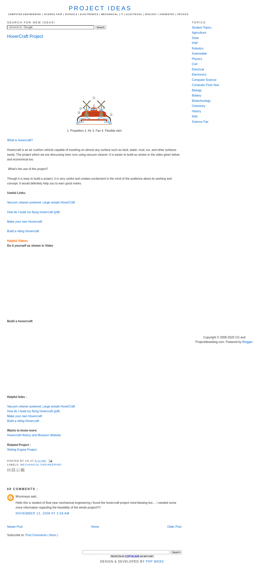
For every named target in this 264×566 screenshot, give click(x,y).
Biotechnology (201, 100)
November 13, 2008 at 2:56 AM (42, 513)
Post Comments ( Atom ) (41, 535)
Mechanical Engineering (41, 464)
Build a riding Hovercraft (23, 231)
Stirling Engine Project (22, 449)
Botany (196, 95)
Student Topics (201, 27)
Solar (195, 38)
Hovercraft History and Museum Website (34, 435)
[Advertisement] (37, 68)
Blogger (247, 342)
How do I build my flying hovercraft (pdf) (33, 212)
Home (95, 526)
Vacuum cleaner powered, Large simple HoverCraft (41, 202)
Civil (195, 64)
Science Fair (200, 121)
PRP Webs (155, 561)
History (196, 111)
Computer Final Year (205, 85)
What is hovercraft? (20, 140)
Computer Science (204, 79)
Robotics (197, 48)
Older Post (174, 526)
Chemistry (198, 106)
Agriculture (199, 32)
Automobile (199, 53)
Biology (197, 90)
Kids (195, 116)
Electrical (198, 69)
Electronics (199, 74)
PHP (195, 43)
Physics (197, 59)
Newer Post (14, 526)
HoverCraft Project (25, 36)
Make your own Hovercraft (24, 221)
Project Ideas (100, 8)
